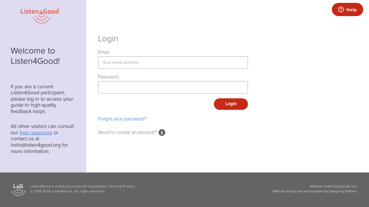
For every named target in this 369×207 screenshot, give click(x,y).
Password (108, 77)
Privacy (128, 186)
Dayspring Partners (343, 191)
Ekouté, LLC (348, 186)
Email (104, 52)
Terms (113, 186)
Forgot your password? (122, 119)
